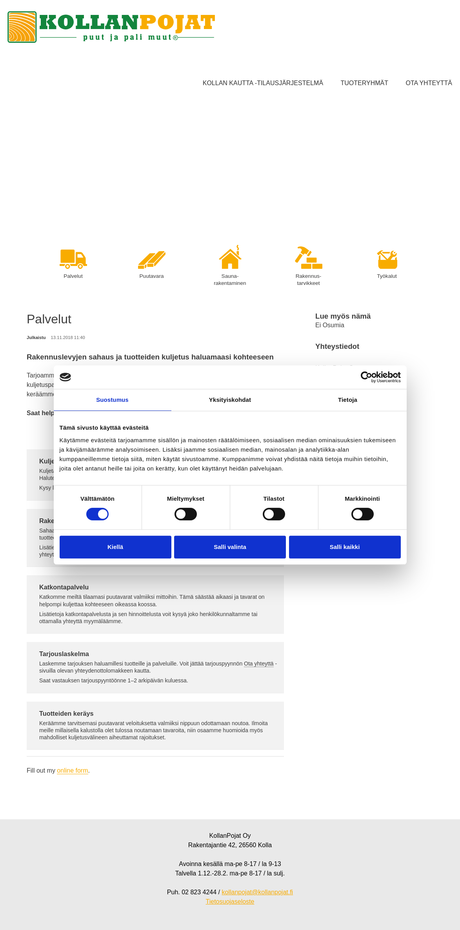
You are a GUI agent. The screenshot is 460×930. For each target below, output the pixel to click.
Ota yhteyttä (428, 83)
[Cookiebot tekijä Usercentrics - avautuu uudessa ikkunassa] (366, 377)
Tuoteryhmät (364, 83)
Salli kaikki (345, 546)
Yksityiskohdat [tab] (230, 399)
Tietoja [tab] (347, 399)
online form (72, 770)
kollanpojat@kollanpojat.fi (257, 892)
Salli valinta (230, 546)
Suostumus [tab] (112, 399)
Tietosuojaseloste (230, 901)
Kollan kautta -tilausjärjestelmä (263, 83)
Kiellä (115, 546)
